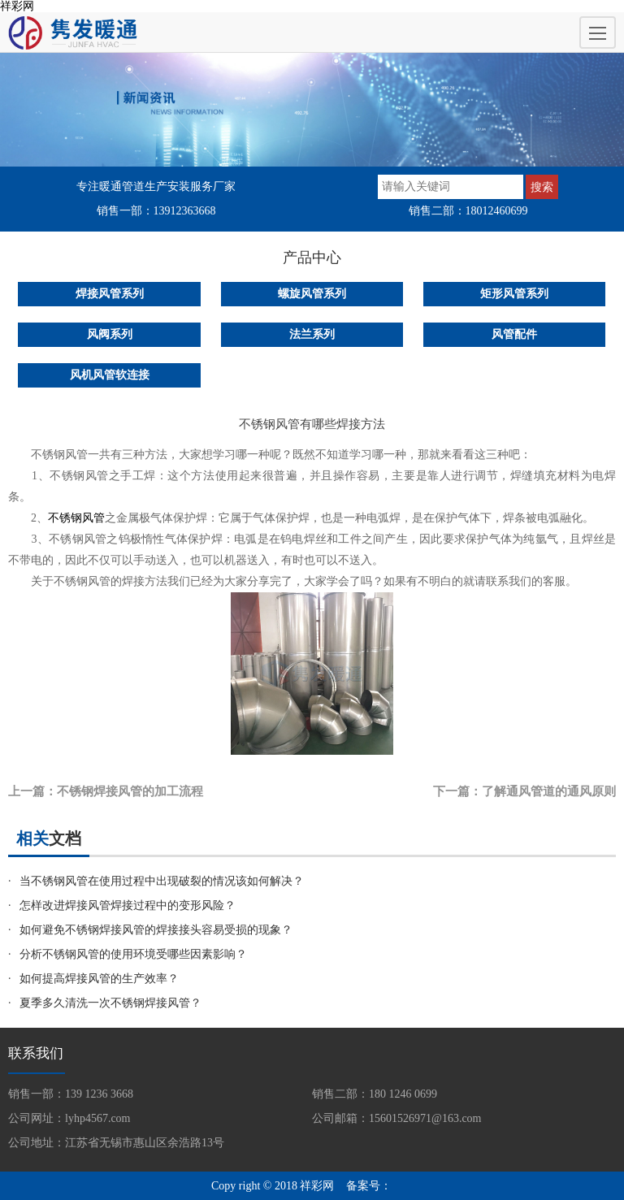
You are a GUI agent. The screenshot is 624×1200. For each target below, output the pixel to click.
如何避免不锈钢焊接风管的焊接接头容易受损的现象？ (156, 930)
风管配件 (514, 334)
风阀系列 (109, 334)
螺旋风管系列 (312, 294)
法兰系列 (312, 334)
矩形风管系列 (514, 294)
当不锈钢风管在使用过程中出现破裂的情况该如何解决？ (162, 881)
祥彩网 (17, 6)
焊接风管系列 (110, 294)
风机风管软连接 (110, 375)
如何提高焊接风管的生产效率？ (99, 979)
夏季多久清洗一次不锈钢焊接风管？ (111, 1003)
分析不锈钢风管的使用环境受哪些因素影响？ (133, 954)
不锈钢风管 (76, 518)
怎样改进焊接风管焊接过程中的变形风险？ (128, 905)
